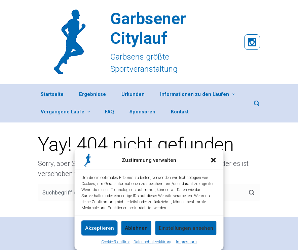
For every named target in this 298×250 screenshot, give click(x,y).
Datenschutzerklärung (153, 242)
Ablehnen (136, 228)
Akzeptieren (99, 228)
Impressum (186, 242)
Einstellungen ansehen (186, 228)
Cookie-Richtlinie (115, 242)
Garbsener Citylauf (148, 28)
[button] (213, 160)
